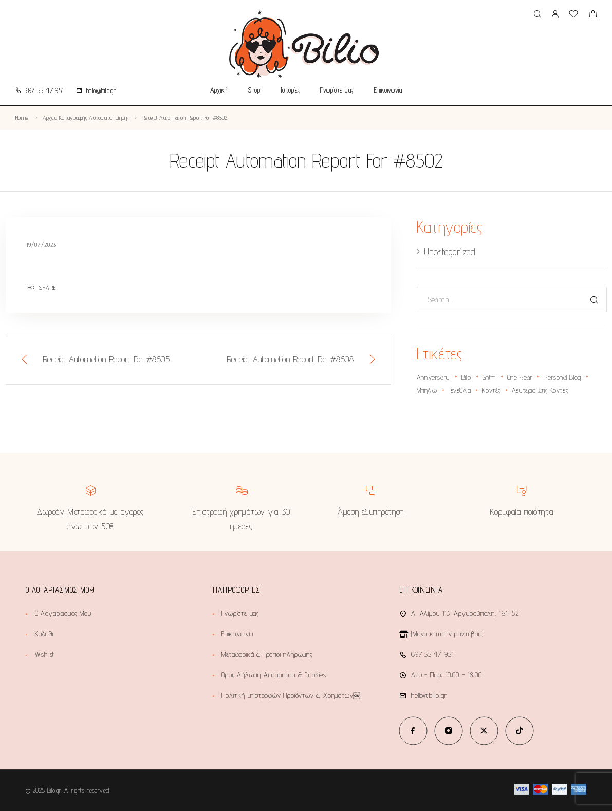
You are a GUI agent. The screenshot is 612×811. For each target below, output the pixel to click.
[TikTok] (519, 730)
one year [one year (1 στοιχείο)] (519, 377)
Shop (254, 90)
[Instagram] (448, 730)
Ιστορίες (290, 90)
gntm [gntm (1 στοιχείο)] (489, 377)
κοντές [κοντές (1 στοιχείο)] (491, 390)
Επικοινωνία (388, 90)
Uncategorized (449, 251)
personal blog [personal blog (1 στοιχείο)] (562, 377)
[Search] (537, 14)
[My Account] (555, 14)
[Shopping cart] (593, 15)
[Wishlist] (573, 15)
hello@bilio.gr (101, 90)
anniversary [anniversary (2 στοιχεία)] (433, 377)
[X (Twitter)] (484, 730)
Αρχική (219, 90)
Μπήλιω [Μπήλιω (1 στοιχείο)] (427, 390)
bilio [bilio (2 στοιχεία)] (466, 377)
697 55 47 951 (45, 90)
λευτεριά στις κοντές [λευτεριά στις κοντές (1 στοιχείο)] (540, 390)
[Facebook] (413, 730)
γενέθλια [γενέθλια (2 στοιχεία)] (460, 390)
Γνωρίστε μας (336, 90)
